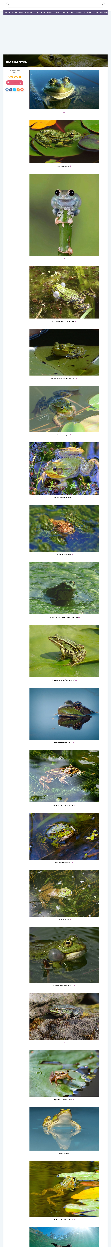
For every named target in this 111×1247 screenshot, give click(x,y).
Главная (7, 12)
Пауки (43, 12)
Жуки (36, 12)
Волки (57, 12)
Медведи (87, 12)
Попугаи (79, 12)
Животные (28, 12)
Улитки (95, 12)
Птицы (14, 12)
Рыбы (21, 12)
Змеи (72, 12)
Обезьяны (65, 12)
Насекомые (104, 12)
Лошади (49, 12)
